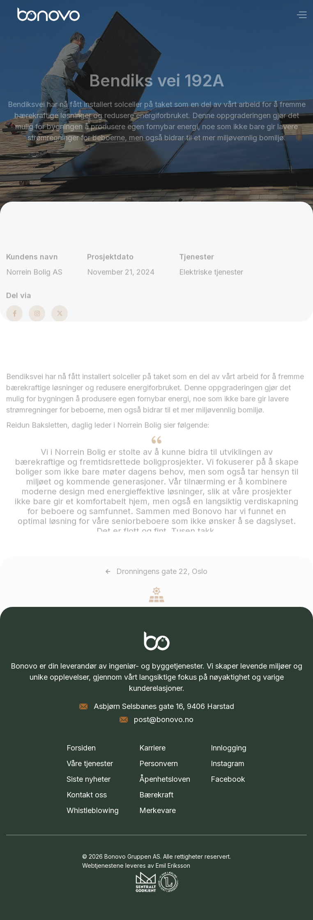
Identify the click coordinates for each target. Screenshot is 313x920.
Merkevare (157, 810)
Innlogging (228, 747)
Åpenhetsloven (164, 779)
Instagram (227, 763)
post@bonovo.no (163, 719)
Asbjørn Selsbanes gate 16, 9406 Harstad (164, 706)
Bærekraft (156, 794)
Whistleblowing (93, 810)
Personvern (158, 763)
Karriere (152, 747)
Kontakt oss (87, 794)
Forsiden (81, 747)
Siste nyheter (88, 779)
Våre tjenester (90, 763)
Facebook (228, 779)
